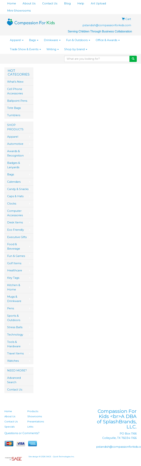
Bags (33, 40)
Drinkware (52, 40)
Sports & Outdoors (13, 318)
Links (30, 426)
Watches (13, 360)
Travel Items (15, 353)
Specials (9, 426)
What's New (15, 81)
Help (80, 3)
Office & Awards (108, 40)
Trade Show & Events (25, 49)
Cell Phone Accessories (15, 91)
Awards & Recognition (15, 153)
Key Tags (13, 277)
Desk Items (15, 222)
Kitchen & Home (13, 287)
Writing (52, 49)
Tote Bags (14, 108)
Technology (15, 334)
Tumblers (13, 115)
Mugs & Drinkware (14, 299)
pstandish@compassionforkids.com (106, 25)
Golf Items (14, 263)
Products (32, 411)
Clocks (11, 203)
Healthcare (14, 270)
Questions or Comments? (21, 433)
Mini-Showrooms (19, 10)
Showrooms (34, 416)
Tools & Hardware (14, 344)
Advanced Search (14, 380)
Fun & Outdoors (78, 40)
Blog (67, 3)
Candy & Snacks (17, 189)
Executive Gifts (17, 237)
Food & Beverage (13, 246)
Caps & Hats (15, 196)
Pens (10, 308)
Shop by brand (75, 49)
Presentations (35, 421)
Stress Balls (14, 327)
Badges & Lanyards (13, 165)
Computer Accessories (15, 213)
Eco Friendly (15, 229)
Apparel (17, 40)
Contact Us (49, 3)
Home (11, 3)
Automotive (15, 143)
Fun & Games (16, 256)
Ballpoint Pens (17, 100)
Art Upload (98, 3)
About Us (29, 3)
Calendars (14, 181)
